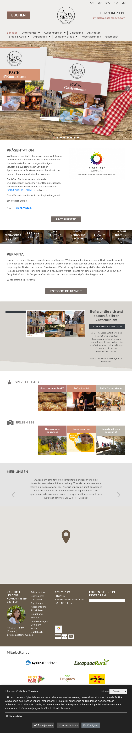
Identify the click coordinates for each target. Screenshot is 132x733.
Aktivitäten (94, 32)
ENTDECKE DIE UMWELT (66, 291)
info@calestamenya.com (109, 18)
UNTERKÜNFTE (66, 219)
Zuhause (12, 32)
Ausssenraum (38, 606)
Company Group (64, 36)
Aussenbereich (53, 32)
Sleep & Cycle (17, 36)
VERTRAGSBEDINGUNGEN (70, 599)
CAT (92, 3)
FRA (116, 3)
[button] (13, 485)
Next (127, 89)
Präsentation (38, 592)
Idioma (105, 691)
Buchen (18, 15)
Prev (4, 89)
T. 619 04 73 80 (112, 13)
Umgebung (76, 32)
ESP (100, 3)
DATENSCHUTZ (63, 603)
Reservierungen (91, 36)
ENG (108, 3)
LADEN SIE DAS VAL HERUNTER (106, 326)
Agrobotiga (40, 36)
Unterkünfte (29, 32)
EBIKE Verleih (24, 208)
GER (124, 3)
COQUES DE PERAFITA (19, 190)
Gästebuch (111, 36)
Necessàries (15, 716)
